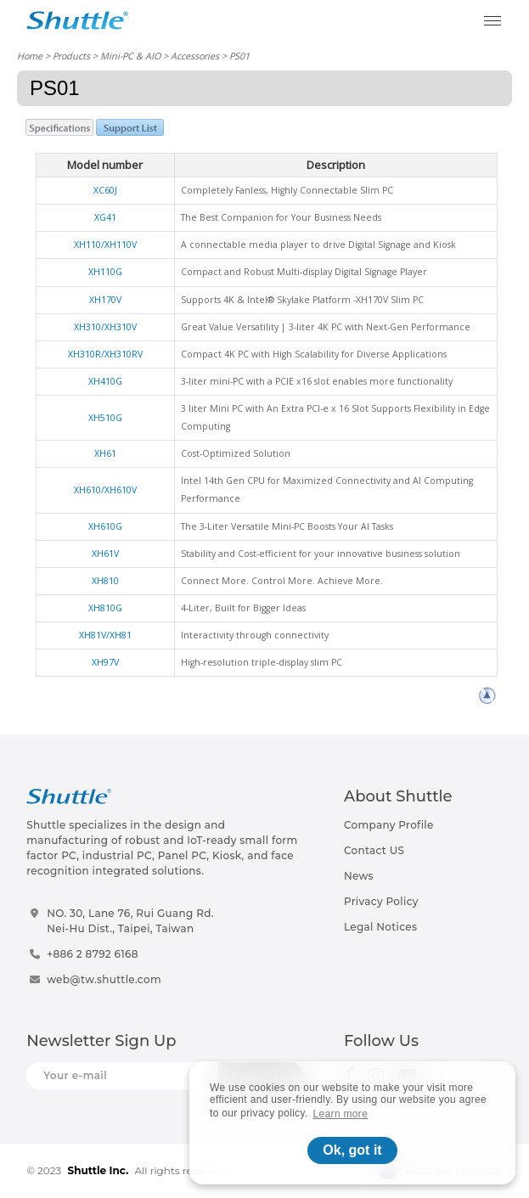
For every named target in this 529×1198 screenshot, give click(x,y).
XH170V (105, 300)
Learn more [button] (341, 1114)
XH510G (105, 418)
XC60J (105, 190)
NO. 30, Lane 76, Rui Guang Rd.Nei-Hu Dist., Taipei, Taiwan (130, 921)
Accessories (195, 55)
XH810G (105, 608)
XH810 (105, 581)
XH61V (105, 554)
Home (29, 55)
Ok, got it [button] (352, 1150)
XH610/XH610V (105, 490)
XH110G (105, 272)
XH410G (105, 381)
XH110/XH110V (105, 244)
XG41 (105, 217)
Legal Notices (380, 926)
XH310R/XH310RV (105, 354)
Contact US (374, 850)
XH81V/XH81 (105, 635)
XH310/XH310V (105, 327)
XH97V (105, 662)
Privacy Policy (381, 901)
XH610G (105, 526)
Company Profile (389, 824)
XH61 (105, 453)
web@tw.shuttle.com (104, 979)
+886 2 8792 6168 (92, 954)
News (359, 875)
